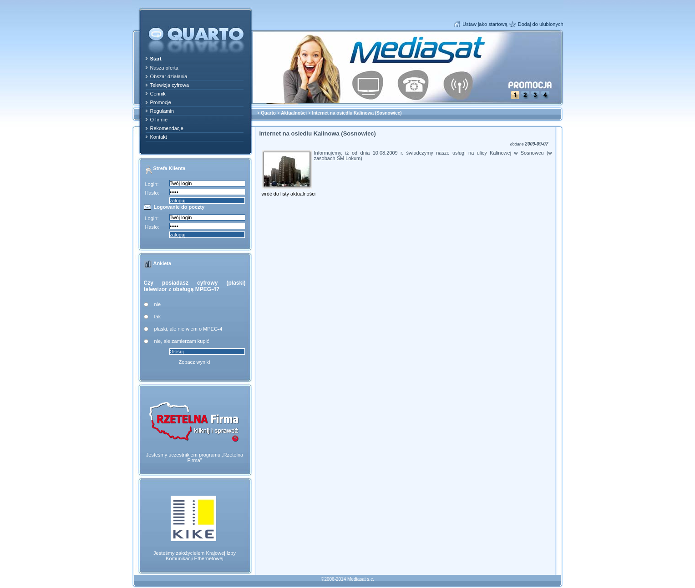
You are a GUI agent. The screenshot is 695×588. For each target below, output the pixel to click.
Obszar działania (169, 76)
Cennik (158, 93)
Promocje (160, 102)
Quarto (268, 113)
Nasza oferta (164, 67)
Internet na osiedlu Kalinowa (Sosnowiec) (356, 113)
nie (157, 304)
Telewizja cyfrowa (169, 85)
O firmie (159, 119)
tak (157, 316)
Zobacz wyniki (194, 362)
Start (156, 58)
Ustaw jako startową (484, 24)
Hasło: (152, 193)
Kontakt (158, 137)
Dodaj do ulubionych (540, 24)
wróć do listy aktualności (289, 193)
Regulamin (162, 111)
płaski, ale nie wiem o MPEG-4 (188, 329)
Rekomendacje (166, 128)
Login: (152, 184)
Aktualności (294, 113)
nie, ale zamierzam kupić (181, 341)
